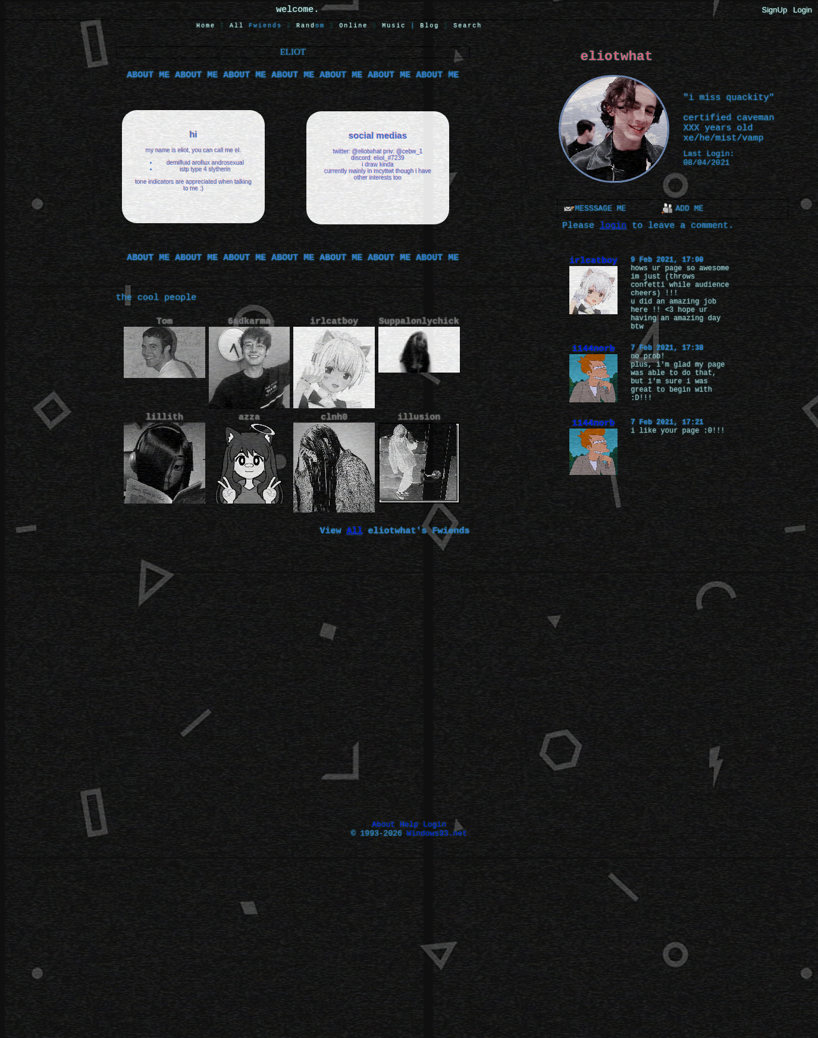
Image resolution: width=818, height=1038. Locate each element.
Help (409, 824)
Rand (310, 26)
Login (802, 9)
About (383, 824)
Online (353, 26)
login (613, 226)
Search (467, 26)
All (256, 26)
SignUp (775, 9)
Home (205, 26)
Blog (429, 26)
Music (394, 26)
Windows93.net (437, 833)
